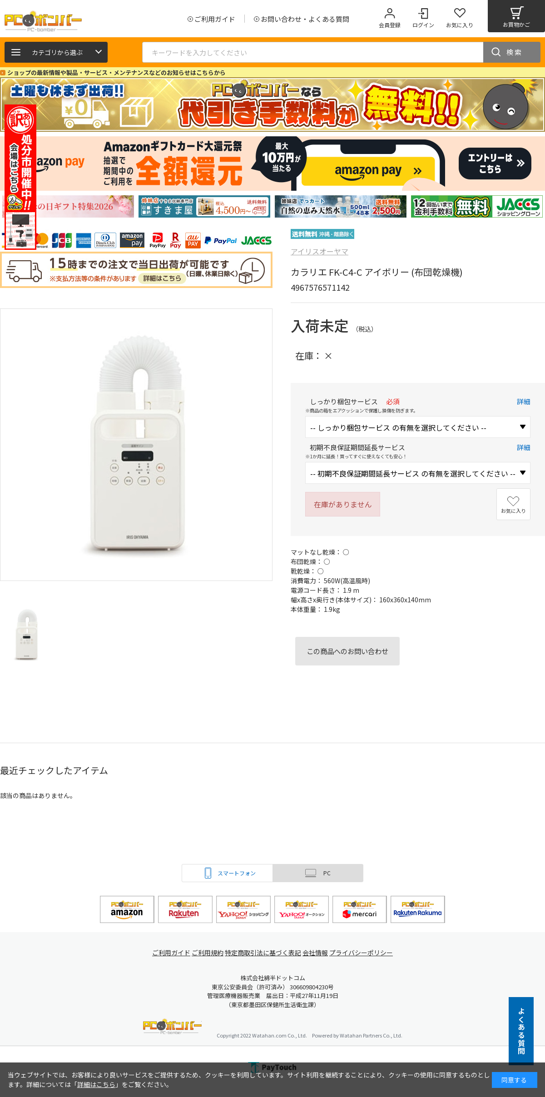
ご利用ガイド (166, 953)
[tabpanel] (68, 206)
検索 (514, 52)
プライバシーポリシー (368, 953)
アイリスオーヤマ (319, 251)
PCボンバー (172, 1027)
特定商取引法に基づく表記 (264, 953)
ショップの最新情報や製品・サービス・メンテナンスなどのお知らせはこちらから (116, 72)
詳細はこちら (96, 1084)
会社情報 (319, 953)
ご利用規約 (207, 953)
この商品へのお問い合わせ (347, 651)
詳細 (523, 401)
